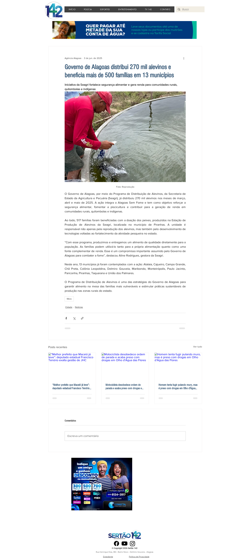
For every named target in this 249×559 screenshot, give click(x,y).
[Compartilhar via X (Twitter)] (74, 318)
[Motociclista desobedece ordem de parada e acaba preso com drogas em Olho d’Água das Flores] (125, 366)
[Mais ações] (184, 58)
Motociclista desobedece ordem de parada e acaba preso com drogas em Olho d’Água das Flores (125, 386)
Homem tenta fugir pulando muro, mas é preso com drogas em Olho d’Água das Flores (178, 386)
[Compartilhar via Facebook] (66, 318)
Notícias (79, 307)
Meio (69, 298)
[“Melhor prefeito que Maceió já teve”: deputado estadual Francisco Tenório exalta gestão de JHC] (72, 366)
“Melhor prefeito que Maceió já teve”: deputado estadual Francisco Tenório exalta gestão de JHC (70, 386)
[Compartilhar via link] (82, 318)
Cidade (68, 307)
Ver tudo (197, 346)
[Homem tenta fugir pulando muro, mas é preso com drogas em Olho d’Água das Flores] (178, 366)
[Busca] (190, 9)
